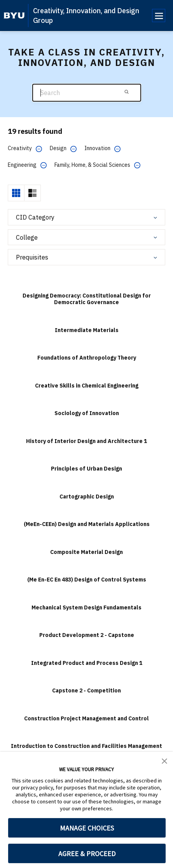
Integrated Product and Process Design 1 (86, 662)
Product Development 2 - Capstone (86, 635)
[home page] (14, 15)
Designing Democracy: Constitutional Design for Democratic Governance (87, 299)
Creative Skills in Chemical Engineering (86, 385)
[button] (164, 760)
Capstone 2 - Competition (86, 690)
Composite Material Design (86, 552)
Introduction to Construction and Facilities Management (86, 745)
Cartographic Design (86, 496)
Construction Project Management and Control (86, 718)
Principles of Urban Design (86, 468)
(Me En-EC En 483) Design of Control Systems (86, 579)
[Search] (86, 93)
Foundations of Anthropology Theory (86, 357)
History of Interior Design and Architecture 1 (86, 441)
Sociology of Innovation (86, 413)
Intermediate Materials (87, 330)
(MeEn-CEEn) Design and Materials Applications (87, 524)
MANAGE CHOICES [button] (87, 828)
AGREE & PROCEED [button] (86, 853)
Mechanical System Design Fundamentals (86, 607)
